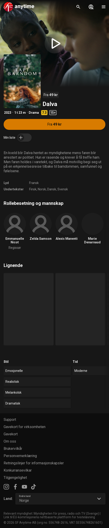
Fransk (34, 183)
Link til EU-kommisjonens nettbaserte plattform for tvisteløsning (49, 517)
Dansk (51, 189)
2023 (7, 112)
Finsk (32, 189)
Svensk (62, 189)
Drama (34, 112)
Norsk (42, 189)
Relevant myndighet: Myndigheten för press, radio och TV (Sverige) (51, 513)
